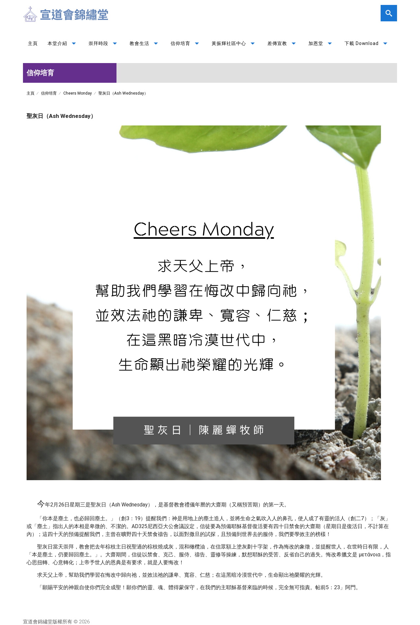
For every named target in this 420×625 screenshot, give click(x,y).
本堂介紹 (63, 43)
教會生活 (145, 43)
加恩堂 (321, 43)
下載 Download (367, 43)
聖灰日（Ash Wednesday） (123, 93)
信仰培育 (186, 43)
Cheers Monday (77, 93)
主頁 (33, 43)
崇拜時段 (104, 43)
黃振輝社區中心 (235, 43)
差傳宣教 (283, 43)
